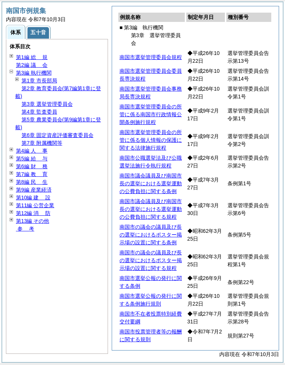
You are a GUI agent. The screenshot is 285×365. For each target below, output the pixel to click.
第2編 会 (32, 65)
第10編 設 (33, 198)
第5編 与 (32, 159)
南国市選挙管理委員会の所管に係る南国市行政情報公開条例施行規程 (150, 114)
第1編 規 (32, 57)
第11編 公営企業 (35, 205)
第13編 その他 (32, 221)
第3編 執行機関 (34, 73)
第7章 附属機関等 (42, 143)
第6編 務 (32, 166)
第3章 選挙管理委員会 (47, 104)
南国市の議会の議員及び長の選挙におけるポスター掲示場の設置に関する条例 (150, 234)
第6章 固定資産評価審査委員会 (58, 135)
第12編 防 (33, 213)
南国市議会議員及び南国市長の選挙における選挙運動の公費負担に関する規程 (150, 209)
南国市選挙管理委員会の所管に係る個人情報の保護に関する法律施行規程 (150, 140)
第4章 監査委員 (39, 112)
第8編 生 (32, 182)
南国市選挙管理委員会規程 (150, 57)
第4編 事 (32, 151)
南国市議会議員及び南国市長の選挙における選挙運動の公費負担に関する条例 (150, 183)
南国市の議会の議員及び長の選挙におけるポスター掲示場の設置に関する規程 (150, 260)
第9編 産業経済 (34, 190)
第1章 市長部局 (39, 81)
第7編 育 (32, 174)
